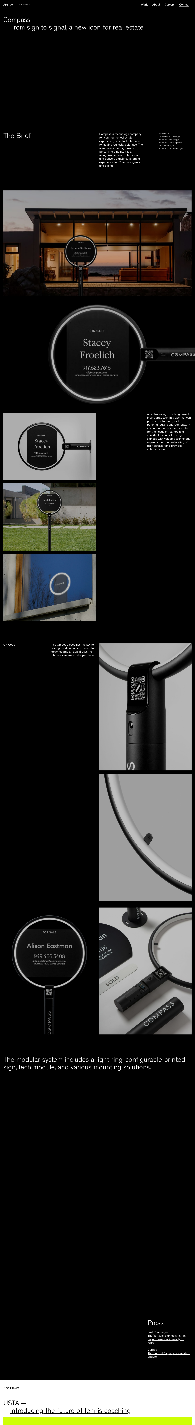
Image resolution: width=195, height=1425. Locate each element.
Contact (184, 5)
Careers (170, 5)
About (156, 5)
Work (144, 5)
